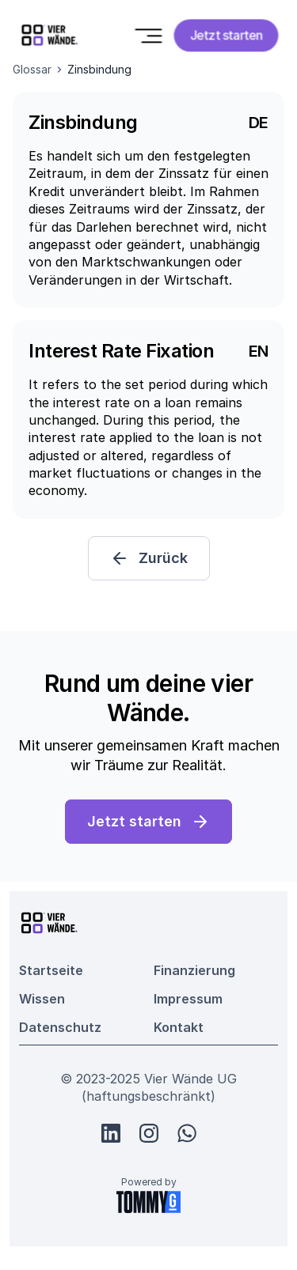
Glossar (32, 69)
